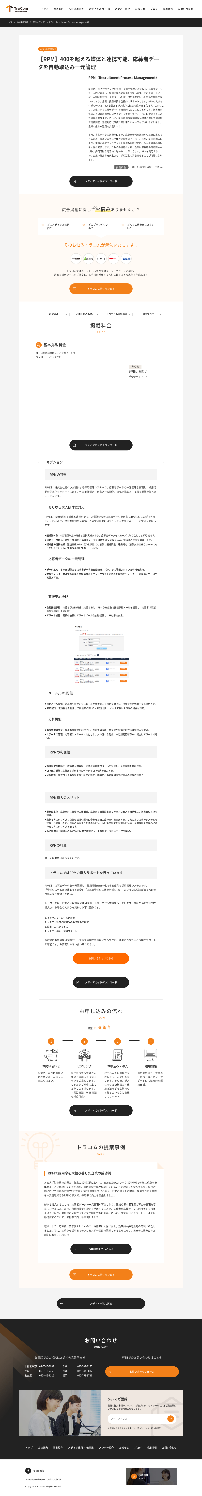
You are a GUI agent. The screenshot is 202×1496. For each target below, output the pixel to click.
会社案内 (59, 9)
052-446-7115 (46, 1375)
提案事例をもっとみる (93, 1249)
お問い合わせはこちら (101, 958)
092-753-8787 (84, 1375)
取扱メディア (39, 22)
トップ (45, 9)
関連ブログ (151, 314)
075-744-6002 (84, 1371)
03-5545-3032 (46, 1366)
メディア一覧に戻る (86, 1303)
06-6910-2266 (46, 1371)
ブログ (154, 9)
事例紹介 (58, 1447)
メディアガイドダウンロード (95, 181)
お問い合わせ (185, 9)
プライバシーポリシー (135, 1428)
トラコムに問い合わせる (94, 288)
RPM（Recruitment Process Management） (69, 22)
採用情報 (168, 9)
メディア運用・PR (99, 9)
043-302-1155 (84, 1366)
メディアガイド (54, 1479)
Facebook (34, 1471)
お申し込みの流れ (87, 314)
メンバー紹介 (122, 9)
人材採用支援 (76, 9)
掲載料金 (58, 314)
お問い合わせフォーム (132, 1371)
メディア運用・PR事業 (81, 1447)
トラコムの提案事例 (118, 314)
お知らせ (140, 9)
